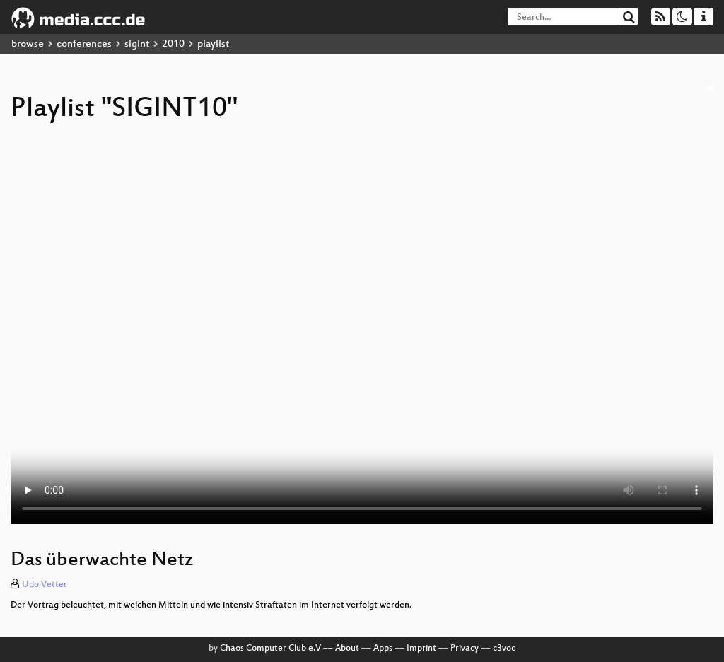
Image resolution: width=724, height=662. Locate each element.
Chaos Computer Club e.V (270, 649)
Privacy (464, 649)
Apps (382, 649)
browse (27, 44)
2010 (173, 44)
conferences (84, 44)
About (347, 649)
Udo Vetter (44, 585)
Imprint (421, 649)
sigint (136, 44)
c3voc (504, 649)
